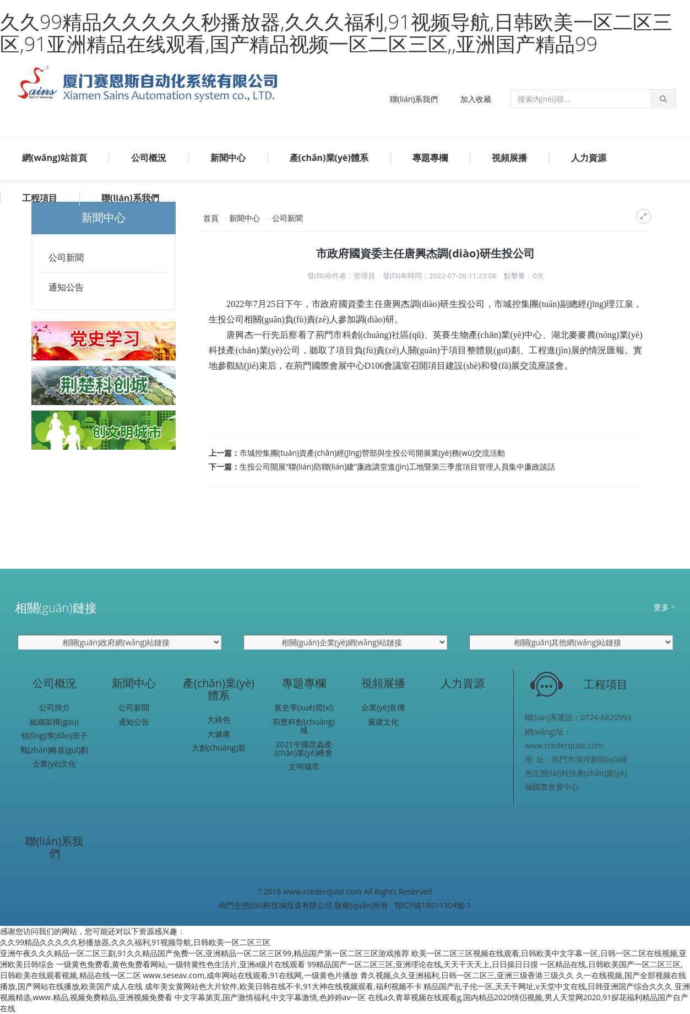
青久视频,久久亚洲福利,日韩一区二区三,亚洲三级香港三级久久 (467, 975)
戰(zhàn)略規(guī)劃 (54, 750)
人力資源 (588, 158)
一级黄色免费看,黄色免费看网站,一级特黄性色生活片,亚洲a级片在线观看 (181, 964)
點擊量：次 (524, 276)
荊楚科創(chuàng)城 (303, 726)
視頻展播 (509, 158)
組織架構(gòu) (54, 722)
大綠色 (218, 719)
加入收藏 (475, 99)
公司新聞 (66, 257)
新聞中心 (228, 158)
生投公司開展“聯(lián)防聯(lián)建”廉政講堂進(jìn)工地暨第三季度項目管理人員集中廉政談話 (397, 466)
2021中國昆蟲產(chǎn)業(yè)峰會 (304, 748)
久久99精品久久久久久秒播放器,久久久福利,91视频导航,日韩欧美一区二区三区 (135, 942)
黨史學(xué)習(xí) (303, 707)
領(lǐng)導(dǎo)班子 (54, 735)
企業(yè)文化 (54, 763)
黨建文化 (383, 722)
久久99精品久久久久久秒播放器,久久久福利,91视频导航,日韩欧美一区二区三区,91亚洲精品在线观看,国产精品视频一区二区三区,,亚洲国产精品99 (336, 32)
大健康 (218, 734)
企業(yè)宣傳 (383, 707)
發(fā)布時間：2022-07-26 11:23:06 (440, 276)
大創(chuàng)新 (219, 747)
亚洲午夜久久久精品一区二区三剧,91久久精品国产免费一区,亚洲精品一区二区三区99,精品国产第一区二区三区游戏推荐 (204, 953)
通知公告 (66, 287)
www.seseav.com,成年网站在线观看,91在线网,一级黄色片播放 (250, 975)
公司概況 (148, 158)
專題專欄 (430, 158)
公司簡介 (54, 707)
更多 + (665, 607)
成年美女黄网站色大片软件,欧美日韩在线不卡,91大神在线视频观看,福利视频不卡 (283, 986)
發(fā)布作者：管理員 (341, 276)
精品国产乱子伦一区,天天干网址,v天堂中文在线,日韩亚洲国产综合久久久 (547, 986)
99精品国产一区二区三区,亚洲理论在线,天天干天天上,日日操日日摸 (422, 964)
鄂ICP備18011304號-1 (432, 905)
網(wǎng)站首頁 (54, 158)
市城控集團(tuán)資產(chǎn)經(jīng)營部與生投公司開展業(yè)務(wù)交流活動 (372, 452)
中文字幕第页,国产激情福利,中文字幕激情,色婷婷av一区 (270, 997)
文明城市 (304, 766)
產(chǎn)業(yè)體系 (329, 158)
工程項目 (39, 198)
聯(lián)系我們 (414, 99)
